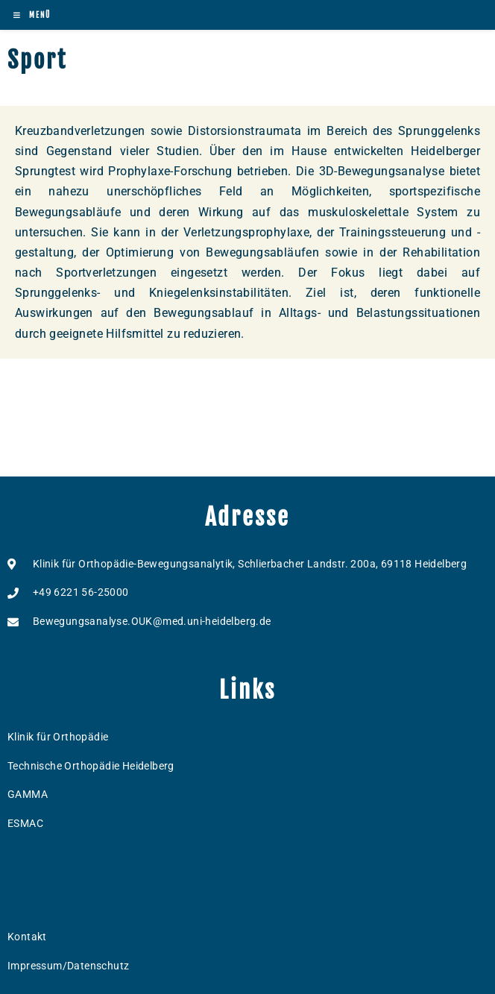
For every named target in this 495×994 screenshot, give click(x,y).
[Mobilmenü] (32, 14)
